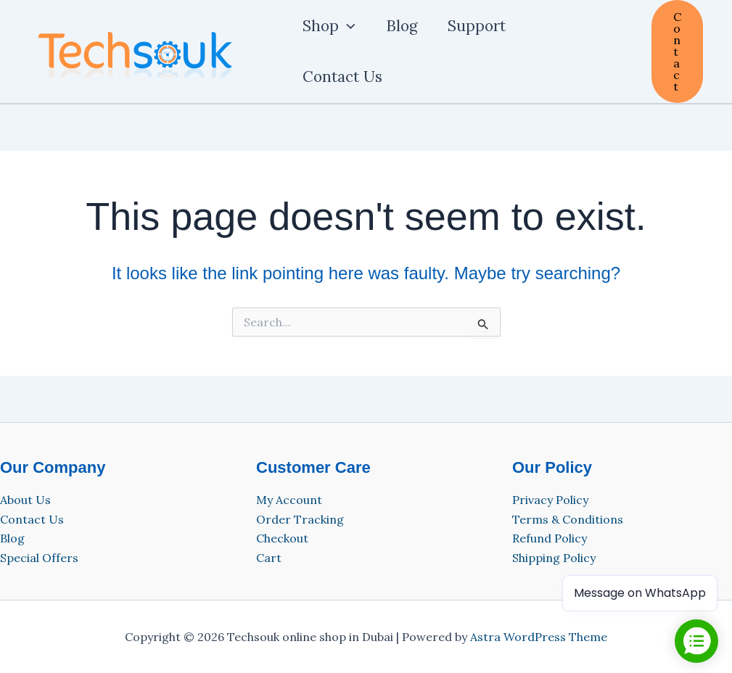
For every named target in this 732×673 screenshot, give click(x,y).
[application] (347, 26)
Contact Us (32, 519)
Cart (268, 557)
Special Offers (39, 557)
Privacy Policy (550, 499)
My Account (289, 499)
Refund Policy (549, 538)
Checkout (282, 538)
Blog (12, 538)
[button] (677, 51)
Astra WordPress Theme (538, 636)
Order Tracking (300, 519)
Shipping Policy (554, 557)
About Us (25, 499)
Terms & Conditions (567, 519)
